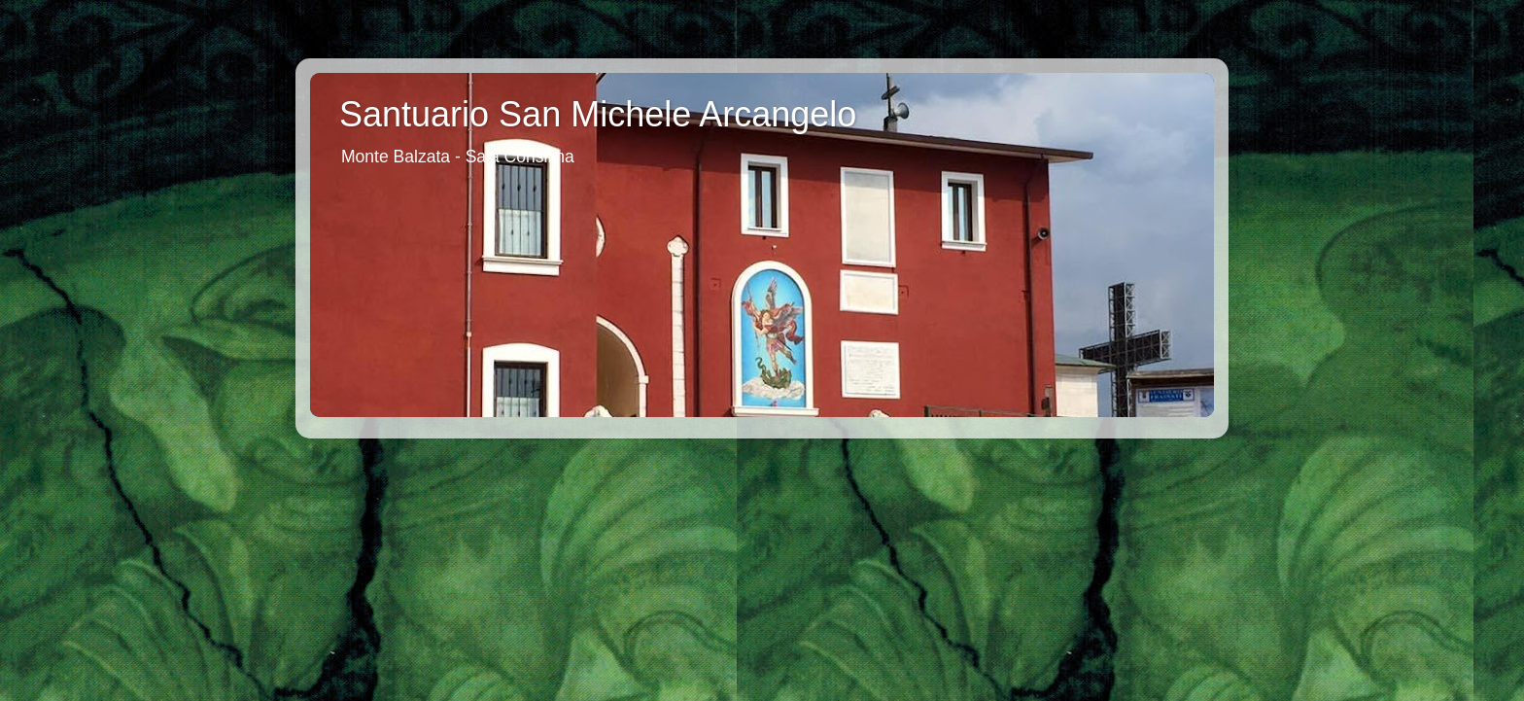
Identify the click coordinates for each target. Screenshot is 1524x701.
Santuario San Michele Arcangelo (597, 114)
